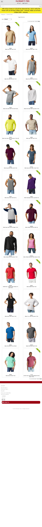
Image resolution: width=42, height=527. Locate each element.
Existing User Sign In (4, 389)
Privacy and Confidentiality (6, 392)
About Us (3, 398)
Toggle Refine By (21, 17)
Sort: (3, 19)
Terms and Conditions (5, 394)
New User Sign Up (4, 387)
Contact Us (5, 402)
